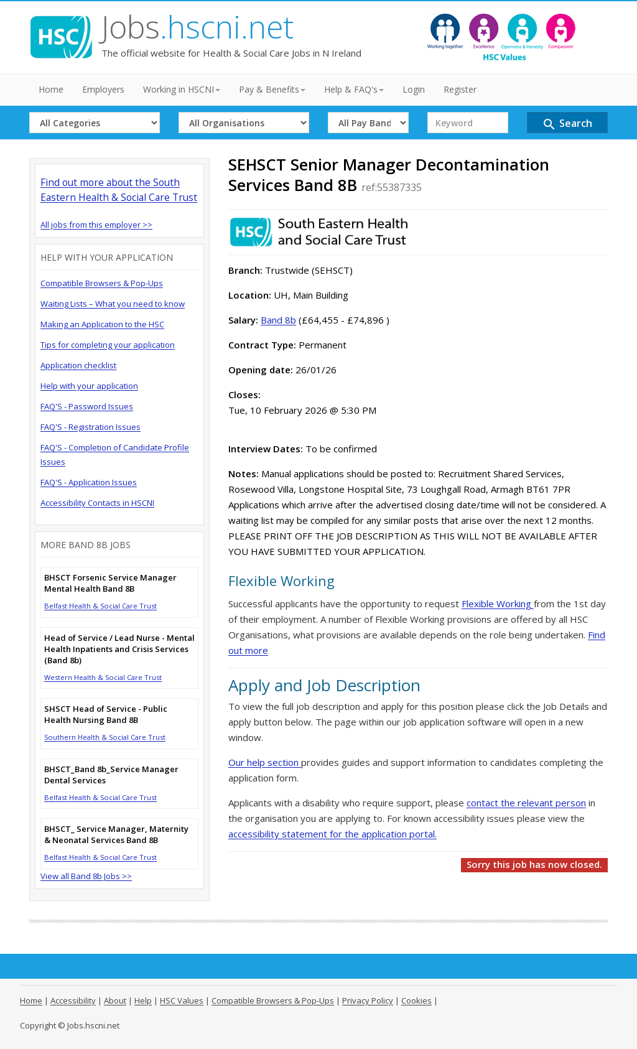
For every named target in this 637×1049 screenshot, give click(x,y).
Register (460, 89)
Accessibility (73, 1000)
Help (143, 1000)
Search (567, 124)
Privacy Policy (367, 1000)
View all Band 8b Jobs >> (86, 876)
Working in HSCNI (181, 89)
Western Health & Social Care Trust (103, 677)
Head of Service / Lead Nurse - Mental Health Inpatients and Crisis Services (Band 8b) (119, 649)
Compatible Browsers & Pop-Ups (101, 283)
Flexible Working (498, 603)
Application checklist (78, 365)
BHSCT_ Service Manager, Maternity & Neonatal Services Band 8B (116, 834)
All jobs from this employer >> (96, 224)
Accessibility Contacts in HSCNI (97, 502)
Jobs (197, 27)
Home (51, 89)
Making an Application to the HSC (102, 324)
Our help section (264, 762)
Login (413, 89)
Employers (103, 89)
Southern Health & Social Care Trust (104, 737)
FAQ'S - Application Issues (88, 482)
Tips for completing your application (107, 344)
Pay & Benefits (272, 89)
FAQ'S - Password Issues (86, 406)
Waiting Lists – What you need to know (112, 303)
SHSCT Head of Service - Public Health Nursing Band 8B (105, 714)
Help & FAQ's (354, 89)
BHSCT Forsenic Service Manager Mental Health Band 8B (110, 583)
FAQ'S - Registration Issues (90, 426)
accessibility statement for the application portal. (332, 834)
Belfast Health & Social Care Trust (100, 605)
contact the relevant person (526, 802)
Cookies (416, 1000)
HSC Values (181, 1000)
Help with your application (89, 385)
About (115, 1000)
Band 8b (278, 320)
